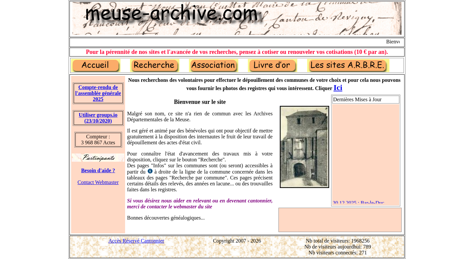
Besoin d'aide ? (98, 170)
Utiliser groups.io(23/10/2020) (98, 118)
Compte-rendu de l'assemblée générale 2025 (98, 93)
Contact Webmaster (97, 182)
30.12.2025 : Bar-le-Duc (358, 203)
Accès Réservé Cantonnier (136, 241)
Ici (337, 87)
